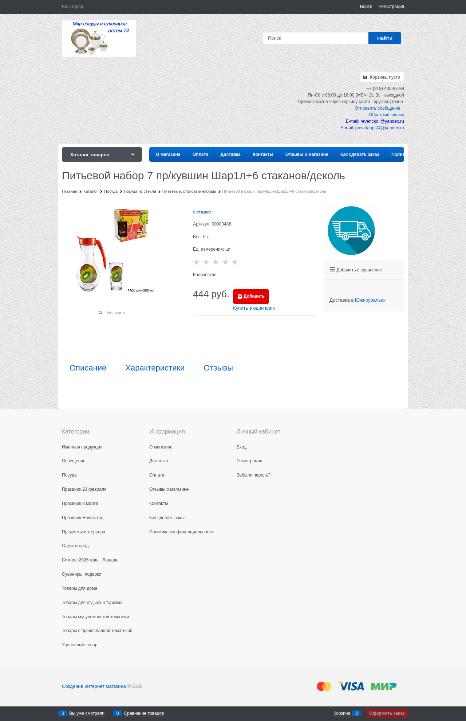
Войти (366, 6)
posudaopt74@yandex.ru (379, 127)
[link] (370, 300)
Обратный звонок (386, 114)
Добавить (254, 296)
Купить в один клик (254, 308)
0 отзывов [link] (202, 212)
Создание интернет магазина (94, 686)
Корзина (341, 713)
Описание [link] (88, 368)
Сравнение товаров (144, 713)
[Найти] (384, 38)
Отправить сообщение (377, 108)
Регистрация (391, 6)
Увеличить (115, 312)
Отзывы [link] (218, 368)
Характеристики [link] (155, 368)
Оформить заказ (387, 713)
